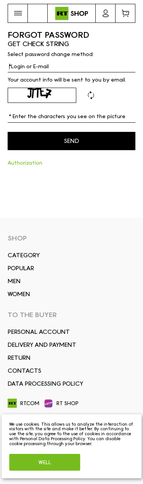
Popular (21, 268)
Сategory (24, 255)
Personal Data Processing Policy (52, 438)
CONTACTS (24, 371)
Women (19, 294)
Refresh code (90, 95)
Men (14, 281)
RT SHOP (61, 403)
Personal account (39, 332)
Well (45, 462)
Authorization (25, 162)
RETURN (19, 358)
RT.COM (23, 403)
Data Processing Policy (45, 384)
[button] (17, 13)
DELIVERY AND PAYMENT (42, 345)
